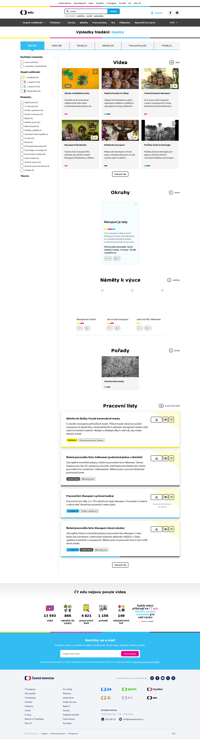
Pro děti (122, 3)
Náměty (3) (107, 46)
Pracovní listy (100, 22)
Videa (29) (57, 46)
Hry (113, 22)
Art (130, 3)
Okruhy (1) (82, 46)
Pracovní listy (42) (137, 46)
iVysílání (100, 3)
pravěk (89, 16)
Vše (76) (32, 46)
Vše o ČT (137, 3)
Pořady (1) (167, 46)
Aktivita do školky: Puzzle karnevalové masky (93, 420)
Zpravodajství (80, 3)
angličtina (81, 16)
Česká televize (65, 3)
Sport (91, 3)
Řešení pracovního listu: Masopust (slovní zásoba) (95, 530)
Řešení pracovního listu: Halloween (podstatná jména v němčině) (104, 459)
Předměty (55, 22)
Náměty (84, 22)
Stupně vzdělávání (32, 22)
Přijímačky (124, 22)
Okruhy (72, 22)
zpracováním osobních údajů (146, 663)
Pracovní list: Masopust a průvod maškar (90, 497)
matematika (98, 16)
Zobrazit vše (120, 176)
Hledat (113, 11)
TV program (111, 3)
